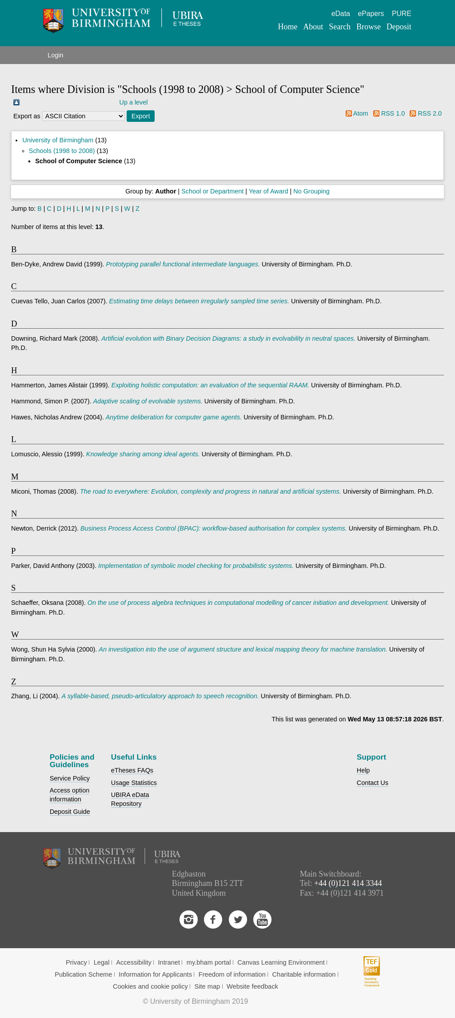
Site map (207, 986)
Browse (368, 26)
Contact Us (372, 782)
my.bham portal (209, 962)
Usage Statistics (134, 782)
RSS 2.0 (430, 113)
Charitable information (304, 974)
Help (363, 770)
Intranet (169, 962)
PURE (401, 13)
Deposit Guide (70, 811)
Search (340, 26)
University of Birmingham (57, 140)
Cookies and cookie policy (150, 986)
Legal (102, 962)
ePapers (371, 13)
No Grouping (311, 191)
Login (55, 55)
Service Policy (70, 778)
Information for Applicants (155, 974)
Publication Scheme (83, 974)
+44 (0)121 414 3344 (348, 883)
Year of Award (268, 191)
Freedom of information (232, 974)
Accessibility (134, 962)
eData (340, 13)
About (313, 26)
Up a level (134, 102)
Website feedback (252, 986)
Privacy (76, 962)
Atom (360, 113)
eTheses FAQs (132, 770)
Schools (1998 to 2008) (62, 150)
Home (288, 26)
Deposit (399, 26)
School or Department (212, 191)
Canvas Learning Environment (281, 962)
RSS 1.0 (393, 113)
